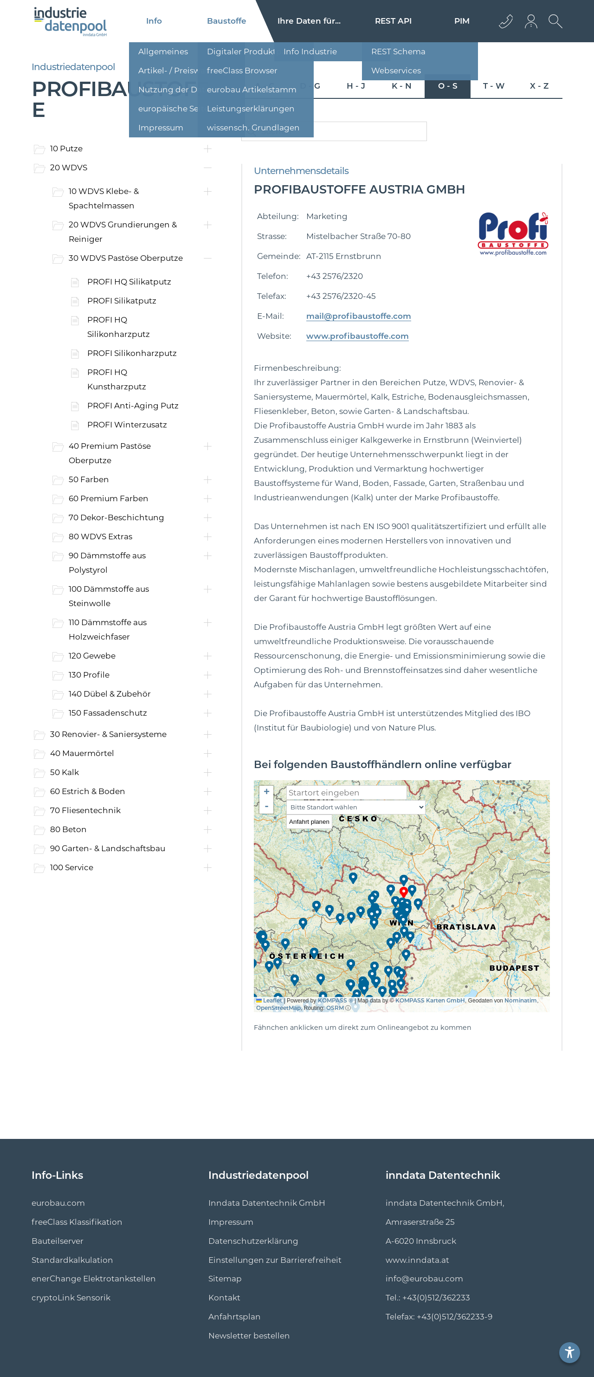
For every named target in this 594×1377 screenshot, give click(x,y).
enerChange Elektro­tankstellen (94, 1278)
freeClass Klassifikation (77, 1222)
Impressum (230, 1222)
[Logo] (71, 21)
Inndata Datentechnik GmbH (266, 1203)
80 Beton (68, 829)
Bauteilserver (58, 1241)
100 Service (71, 867)
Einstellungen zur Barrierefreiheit (275, 1260)
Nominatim (520, 1000)
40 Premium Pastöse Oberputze (110, 453)
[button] (404, 893)
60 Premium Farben (108, 498)
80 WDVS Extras (100, 536)
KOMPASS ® (335, 1000)
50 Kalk (64, 772)
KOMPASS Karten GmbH (430, 1000)
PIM (462, 21)
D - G (310, 86)
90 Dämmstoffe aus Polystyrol (107, 563)
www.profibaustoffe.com (357, 336)
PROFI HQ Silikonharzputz (118, 327)
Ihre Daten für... (309, 21)
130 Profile (89, 674)
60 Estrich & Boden (87, 791)
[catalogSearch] (334, 131)
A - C (264, 86)
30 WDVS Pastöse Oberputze (126, 258)
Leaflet (269, 1000)
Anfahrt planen (309, 821)
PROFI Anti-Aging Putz (133, 405)
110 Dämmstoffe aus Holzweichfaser (108, 629)
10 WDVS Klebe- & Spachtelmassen (104, 198)
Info (154, 21)
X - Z (539, 86)
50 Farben (89, 479)
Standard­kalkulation (72, 1260)
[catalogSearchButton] (251, 131)
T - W (493, 86)
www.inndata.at (417, 1260)
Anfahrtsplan (234, 1316)
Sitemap (225, 1278)
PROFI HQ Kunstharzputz (116, 379)
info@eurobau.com (424, 1278)
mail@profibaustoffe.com (358, 316)
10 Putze (66, 148)
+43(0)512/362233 (436, 1297)
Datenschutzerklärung (253, 1241)
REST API (393, 21)
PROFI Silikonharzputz (132, 353)
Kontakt (224, 1297)
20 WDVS (68, 167)
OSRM (335, 1007)
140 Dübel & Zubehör (110, 693)
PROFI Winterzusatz (127, 424)
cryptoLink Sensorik (71, 1297)
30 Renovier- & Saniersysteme (108, 734)
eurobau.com (58, 1203)
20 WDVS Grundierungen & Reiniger (123, 232)
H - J (356, 86)
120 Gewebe (92, 655)
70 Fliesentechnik (85, 810)
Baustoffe (226, 21)
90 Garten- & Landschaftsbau (107, 848)
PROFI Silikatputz (121, 300)
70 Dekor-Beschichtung (116, 517)
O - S (448, 86)
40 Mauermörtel (82, 753)
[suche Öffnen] (553, 28)
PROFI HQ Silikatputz (129, 281)
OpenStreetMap (278, 1007)
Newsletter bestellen (249, 1335)
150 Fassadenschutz (108, 713)
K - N (402, 86)
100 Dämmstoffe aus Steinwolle (109, 596)
